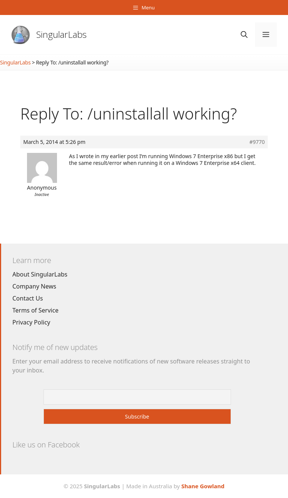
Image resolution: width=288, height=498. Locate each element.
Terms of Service (35, 310)
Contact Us (27, 298)
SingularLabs (61, 34)
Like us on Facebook (46, 445)
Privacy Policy (31, 322)
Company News (34, 286)
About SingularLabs (40, 274)
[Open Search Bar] (244, 34)
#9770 (257, 142)
